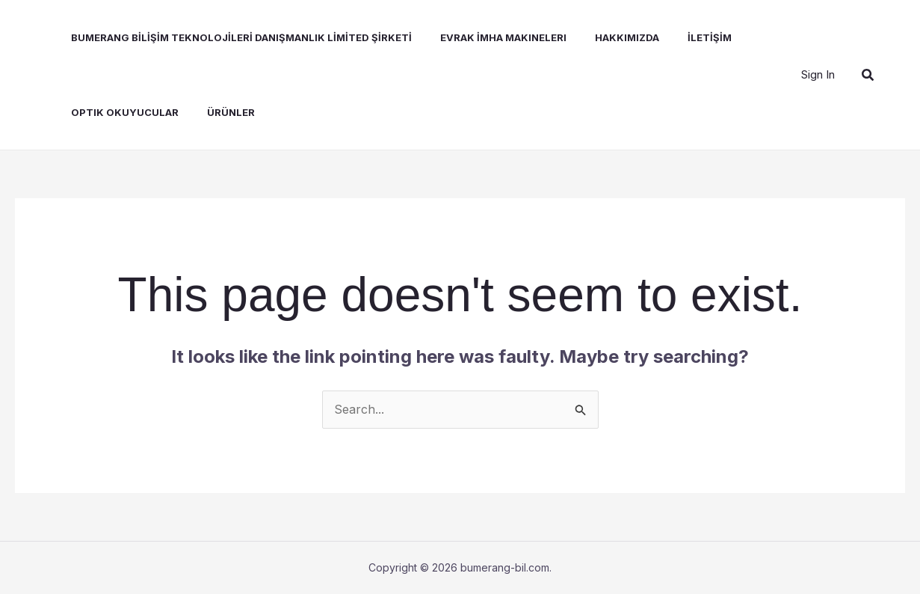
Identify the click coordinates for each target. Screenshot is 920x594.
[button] (868, 75)
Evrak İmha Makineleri (488, 37)
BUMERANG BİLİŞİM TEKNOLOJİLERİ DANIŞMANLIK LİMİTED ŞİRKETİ (230, 37)
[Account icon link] (818, 75)
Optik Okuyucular (113, 112)
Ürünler (215, 112)
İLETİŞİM (685, 37)
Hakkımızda (607, 37)
